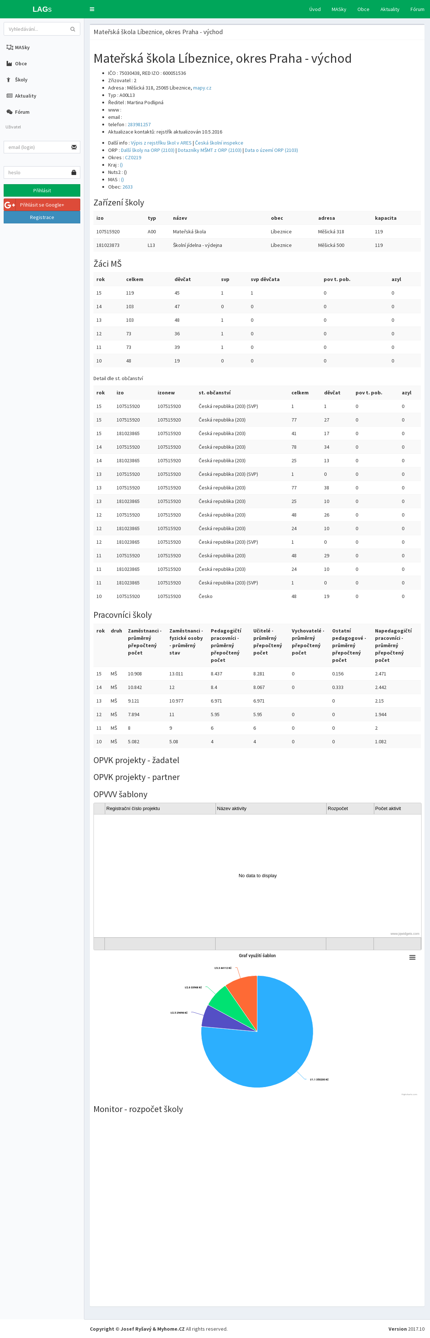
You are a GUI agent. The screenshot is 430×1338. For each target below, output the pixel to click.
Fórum (418, 9)
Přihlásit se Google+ (34, 205)
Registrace (42, 217)
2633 (127, 186)
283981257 (139, 124)
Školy (17, 79)
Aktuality (390, 9)
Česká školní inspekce (219, 142)
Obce (363, 9)
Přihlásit (42, 190)
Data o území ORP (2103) (271, 150)
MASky (339, 9)
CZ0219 (133, 157)
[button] (92, 9)
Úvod (315, 9)
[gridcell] (258, 875)
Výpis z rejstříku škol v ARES (161, 142)
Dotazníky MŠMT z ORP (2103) (210, 150)
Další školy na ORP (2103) (147, 150)
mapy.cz (202, 87)
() (121, 164)
